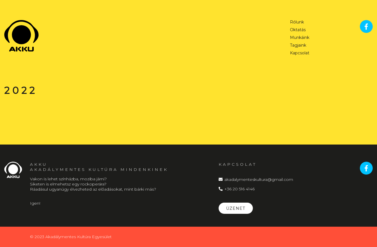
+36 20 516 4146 (237, 188)
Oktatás (298, 30)
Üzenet (235, 208)
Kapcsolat (299, 53)
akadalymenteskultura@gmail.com (256, 179)
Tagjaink (298, 45)
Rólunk (297, 22)
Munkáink (299, 37)
